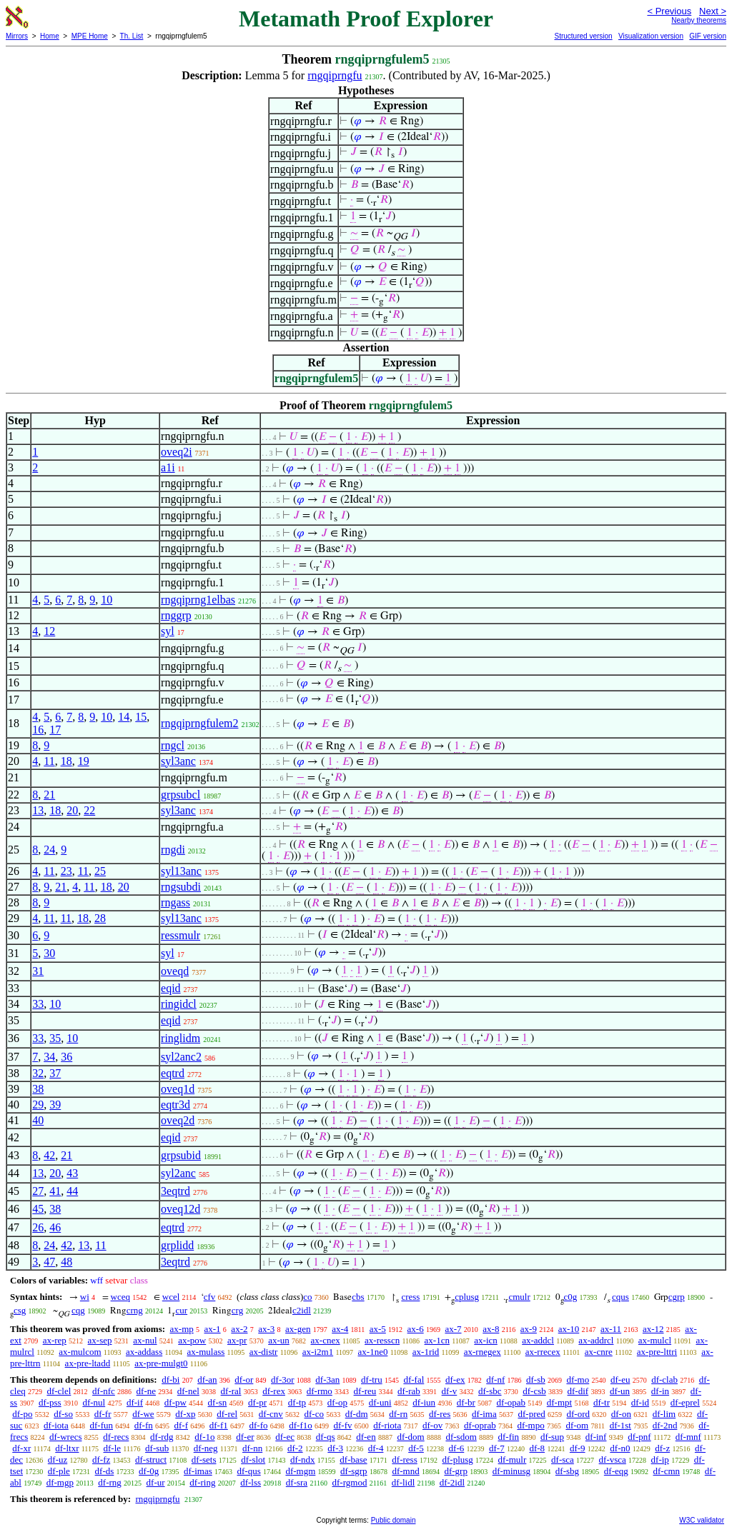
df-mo (577, 1379)
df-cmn (667, 1471)
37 (55, 1073)
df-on (621, 1413)
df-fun (102, 1425)
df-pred (531, 1413)
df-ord (578, 1413)
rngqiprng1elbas (198, 600)
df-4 (376, 1448)
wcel (171, 1296)
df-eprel (685, 1402)
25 (100, 871)
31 (38, 971)
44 (72, 1191)
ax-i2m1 (317, 1351)
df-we (143, 1413)
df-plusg (457, 1459)
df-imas (198, 1471)
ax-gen (297, 1328)
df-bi (170, 1379)
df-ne (146, 1391)
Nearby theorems (698, 20)
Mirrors (17, 36)
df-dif (578, 1391)
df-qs (325, 1436)
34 (49, 1057)
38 (38, 1089)
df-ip (660, 1459)
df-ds (104, 1471)
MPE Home (89, 36)
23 (66, 871)
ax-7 (453, 1328)
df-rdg (162, 1436)
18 (66, 761)
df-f (181, 1425)
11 (49, 761)
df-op (337, 1402)
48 (66, 1262)
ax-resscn (382, 1340)
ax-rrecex (542, 1351)
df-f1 (218, 1425)
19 (83, 761)
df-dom (410, 1436)
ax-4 (340, 1328)
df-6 (457, 1448)
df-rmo (319, 1391)
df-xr (21, 1448)
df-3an (327, 1379)
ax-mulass (206, 1351)
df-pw (175, 1402)
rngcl (172, 745)
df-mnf (688, 1436)
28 (100, 918)
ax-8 (491, 1328)
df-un (620, 1391)
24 (49, 849)
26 (38, 1227)
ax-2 (239, 1328)
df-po (22, 1413)
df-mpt (559, 1402)
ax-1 (212, 1328)
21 (49, 794)
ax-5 (378, 1328)
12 (49, 631)
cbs (358, 1296)
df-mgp (60, 1482)
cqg (78, 1310)
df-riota (387, 1425)
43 (72, 1173)
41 (55, 1191)
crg (237, 1310)
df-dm (356, 1413)
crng (135, 1310)
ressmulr (180, 935)
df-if (135, 1402)
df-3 (335, 1448)
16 (38, 730)
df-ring (202, 1482)
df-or (243, 1379)
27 (38, 1191)
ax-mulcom (80, 1351)
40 (38, 1120)
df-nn (252, 1448)
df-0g (149, 1471)
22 (89, 810)
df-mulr (512, 1459)
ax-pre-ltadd (88, 1363)
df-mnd (405, 1471)
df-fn (143, 1425)
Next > (712, 11)
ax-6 (415, 1328)
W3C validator (701, 1520)
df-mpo (530, 1425)
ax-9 (528, 1328)
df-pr (257, 1402)
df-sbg (567, 1471)
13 (38, 810)
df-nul (93, 1402)
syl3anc (178, 761)
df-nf (495, 1379)
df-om (576, 1425)
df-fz (101, 1459)
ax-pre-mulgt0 (160, 1363)
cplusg (467, 1296)
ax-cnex (325, 1340)
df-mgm (300, 1471)
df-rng (110, 1482)
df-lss (250, 1482)
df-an (207, 1379)
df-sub (157, 1448)
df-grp (456, 1471)
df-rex (273, 1391)
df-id (640, 1402)
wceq (120, 1296)
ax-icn (485, 1340)
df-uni (380, 1402)
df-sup (552, 1436)
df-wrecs (65, 1436)
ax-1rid (426, 1351)
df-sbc (490, 1391)
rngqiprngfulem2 (199, 723)
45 (38, 1209)
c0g (571, 1296)
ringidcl (179, 1004)
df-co (314, 1413)
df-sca (562, 1459)
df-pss (50, 1402)
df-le (113, 1448)
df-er (245, 1436)
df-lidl (403, 1482)
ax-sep (100, 1340)
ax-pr (237, 1340)
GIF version (707, 36)
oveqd (175, 971)
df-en (365, 1436)
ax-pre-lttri (657, 1351)
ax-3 (266, 1328)
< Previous (669, 11)
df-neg (206, 1448)
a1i (168, 467)
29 (38, 1104)
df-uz (57, 1459)
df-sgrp (353, 1471)
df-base (353, 1459)
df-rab (408, 1391)
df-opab (511, 1402)
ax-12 (653, 1328)
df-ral (231, 1391)
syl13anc (181, 871)
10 (106, 600)
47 (49, 1262)
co (307, 1296)
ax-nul (145, 1340)
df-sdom (460, 1436)
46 (55, 1227)
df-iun (423, 1402)
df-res (439, 1413)
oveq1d (177, 1089)
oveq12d (180, 1209)
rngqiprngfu (334, 75)
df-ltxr (67, 1448)
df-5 (416, 1448)
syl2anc (178, 1173)
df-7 (497, 1448)
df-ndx (302, 1459)
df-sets (204, 1459)
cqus (620, 1296)
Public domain (393, 1520)
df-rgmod (349, 1482)
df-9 (577, 1448)
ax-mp (182, 1328)
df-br (466, 1402)
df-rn (398, 1413)
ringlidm (180, 1038)
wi (84, 1296)
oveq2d (177, 1120)
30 (49, 953)
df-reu (365, 1391)
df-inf (596, 1436)
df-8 (537, 1448)
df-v (450, 1391)
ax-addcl (538, 1340)
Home (49, 36)
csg (20, 1310)
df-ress (404, 1459)
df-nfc (103, 1391)
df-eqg (616, 1471)
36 (66, 1057)
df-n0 (620, 1448)
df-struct (151, 1459)
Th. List (132, 36)
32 (38, 1073)
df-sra (296, 1482)
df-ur (156, 1482)
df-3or (283, 1379)
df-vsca (612, 1459)
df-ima (484, 1413)
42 (49, 1155)
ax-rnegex (482, 1351)
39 (55, 1104)
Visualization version (650, 36)
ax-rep (54, 1340)
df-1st (620, 1425)
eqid (171, 988)
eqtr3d (175, 1104)
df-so (63, 1413)
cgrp (676, 1296)
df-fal (413, 1379)
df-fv (343, 1425)
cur (181, 1310)
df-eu (620, 1379)
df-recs (116, 1436)
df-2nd (665, 1425)
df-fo (258, 1425)
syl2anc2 (181, 1057)
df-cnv (271, 1413)
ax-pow (192, 1340)
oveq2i (176, 452)
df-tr (601, 1402)
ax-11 (610, 1328)
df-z (662, 1448)
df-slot (253, 1459)
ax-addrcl (595, 1340)
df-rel (227, 1413)
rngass (175, 902)
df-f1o (300, 1425)
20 (72, 810)
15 (141, 717)
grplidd (177, 1245)
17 (55, 730)
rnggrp (176, 615)
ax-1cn (437, 1340)
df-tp (297, 1402)
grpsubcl (180, 794)
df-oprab (480, 1425)
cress (410, 1296)
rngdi (173, 849)
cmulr (519, 1296)
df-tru (371, 1379)
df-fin (509, 1436)
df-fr (103, 1413)
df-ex (455, 1379)
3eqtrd (175, 1191)
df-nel (188, 1391)
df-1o (204, 1436)
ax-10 (569, 1328)
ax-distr (263, 1351)
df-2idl (452, 1482)
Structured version (583, 36)
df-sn (217, 1402)
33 (38, 1004)
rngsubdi (181, 887)
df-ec (285, 1436)
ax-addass (144, 1351)
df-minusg (511, 1471)
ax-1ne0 (373, 1351)
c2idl (301, 1310)
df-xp (185, 1413)
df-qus (248, 1471)
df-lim (664, 1413)
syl (167, 631)
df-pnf (639, 1436)
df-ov (432, 1425)
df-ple (59, 1471)
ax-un (279, 1340)
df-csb (534, 1391)
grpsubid (181, 1155)
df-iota (56, 1425)
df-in (660, 1391)
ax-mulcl (654, 1340)
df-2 (295, 1448)
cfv (210, 1296)
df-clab (664, 1379)
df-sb (535, 1379)
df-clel (58, 1391)
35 (55, 1038)
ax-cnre (599, 1351)
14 (123, 717)
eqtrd (172, 1073)
